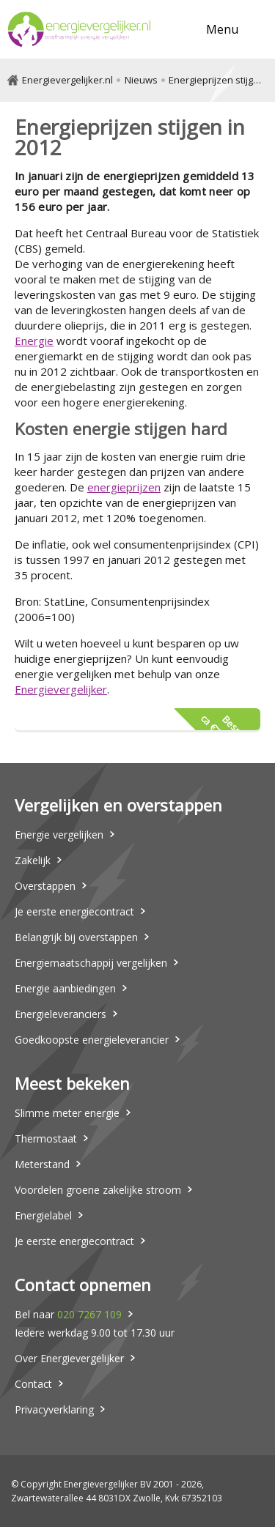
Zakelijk (33, 860)
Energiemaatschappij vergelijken (91, 963)
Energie (34, 340)
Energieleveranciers (60, 1014)
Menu (222, 29)
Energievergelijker (61, 689)
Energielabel (43, 1215)
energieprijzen (124, 487)
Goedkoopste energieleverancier (92, 1040)
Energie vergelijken (59, 834)
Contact (33, 1384)
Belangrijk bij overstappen (76, 937)
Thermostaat (46, 1138)
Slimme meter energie (67, 1113)
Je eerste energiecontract (74, 911)
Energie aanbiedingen (65, 988)
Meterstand (42, 1164)
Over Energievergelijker (69, 1358)
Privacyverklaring (54, 1409)
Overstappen (45, 886)
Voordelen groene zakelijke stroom (98, 1190)
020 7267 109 (89, 1314)
